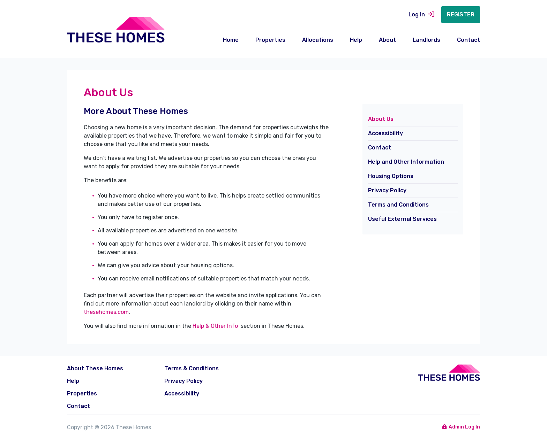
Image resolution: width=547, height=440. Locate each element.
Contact (468, 40)
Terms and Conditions (398, 204)
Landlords (426, 40)
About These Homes (95, 368)
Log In (421, 14)
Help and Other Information (406, 162)
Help (356, 40)
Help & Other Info (216, 326)
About (387, 40)
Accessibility (385, 133)
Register (460, 14)
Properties (270, 40)
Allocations (317, 40)
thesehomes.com (106, 312)
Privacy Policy (387, 190)
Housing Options (390, 176)
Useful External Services (402, 219)
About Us (381, 119)
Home (231, 40)
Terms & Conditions (191, 368)
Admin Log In (461, 427)
